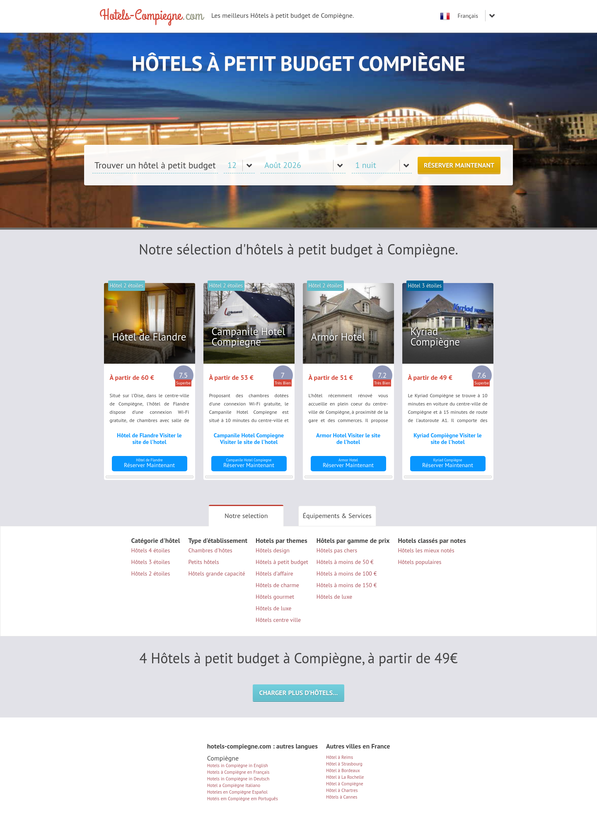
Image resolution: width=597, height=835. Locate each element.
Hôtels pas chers (337, 550)
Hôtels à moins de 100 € (347, 573)
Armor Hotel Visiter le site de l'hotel (348, 439)
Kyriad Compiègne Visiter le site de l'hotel (447, 439)
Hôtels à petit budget (282, 562)
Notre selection (246, 515)
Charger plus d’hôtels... (298, 693)
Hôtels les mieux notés (426, 550)
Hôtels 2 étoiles (150, 573)
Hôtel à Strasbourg (344, 764)
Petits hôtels (203, 562)
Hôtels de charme (277, 585)
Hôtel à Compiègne (344, 784)
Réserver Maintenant (459, 165)
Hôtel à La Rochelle (345, 777)
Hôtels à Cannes (341, 797)
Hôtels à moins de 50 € (345, 562)
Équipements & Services (337, 515)
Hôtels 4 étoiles (150, 550)
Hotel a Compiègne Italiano (233, 785)
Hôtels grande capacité (216, 573)
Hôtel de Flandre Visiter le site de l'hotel (149, 439)
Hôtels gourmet (275, 596)
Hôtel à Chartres (342, 790)
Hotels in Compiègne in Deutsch (238, 779)
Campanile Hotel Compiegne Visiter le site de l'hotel (249, 439)
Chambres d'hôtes (210, 550)
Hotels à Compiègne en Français (238, 772)
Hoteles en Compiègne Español (237, 792)
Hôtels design (273, 550)
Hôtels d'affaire (274, 573)
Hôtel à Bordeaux (343, 770)
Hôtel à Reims (339, 757)
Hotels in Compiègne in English (237, 765)
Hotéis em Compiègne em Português (242, 798)
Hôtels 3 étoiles (150, 562)
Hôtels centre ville (278, 620)
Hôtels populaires (419, 562)
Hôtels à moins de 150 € (347, 585)
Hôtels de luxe (273, 608)
